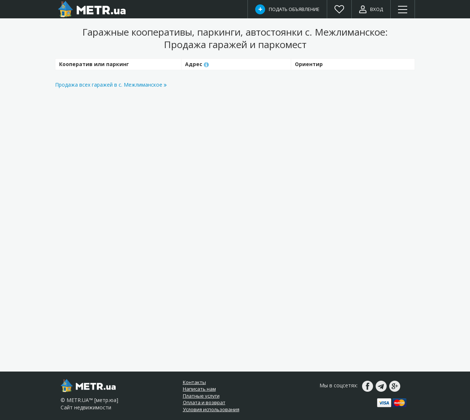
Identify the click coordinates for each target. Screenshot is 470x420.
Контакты (194, 382)
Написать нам (199, 388)
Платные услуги (201, 395)
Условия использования (211, 409)
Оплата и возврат (204, 402)
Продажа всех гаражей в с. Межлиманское (111, 84)
